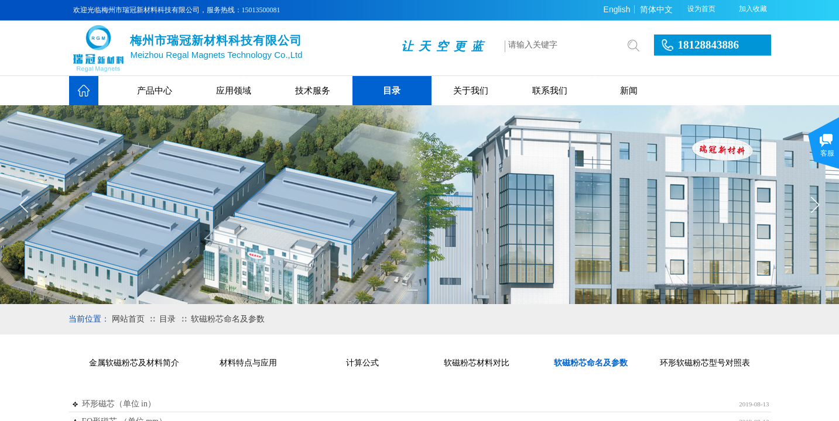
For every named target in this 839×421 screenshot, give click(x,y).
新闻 (629, 90)
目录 (391, 90)
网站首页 (128, 319)
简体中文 (656, 9)
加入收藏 (753, 9)
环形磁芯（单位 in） (119, 403)
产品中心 (154, 90)
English (617, 9)
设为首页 (701, 9)
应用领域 (233, 90)
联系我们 (549, 90)
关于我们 (470, 90)
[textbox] (560, 45)
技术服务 (312, 90)
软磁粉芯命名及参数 (228, 319)
